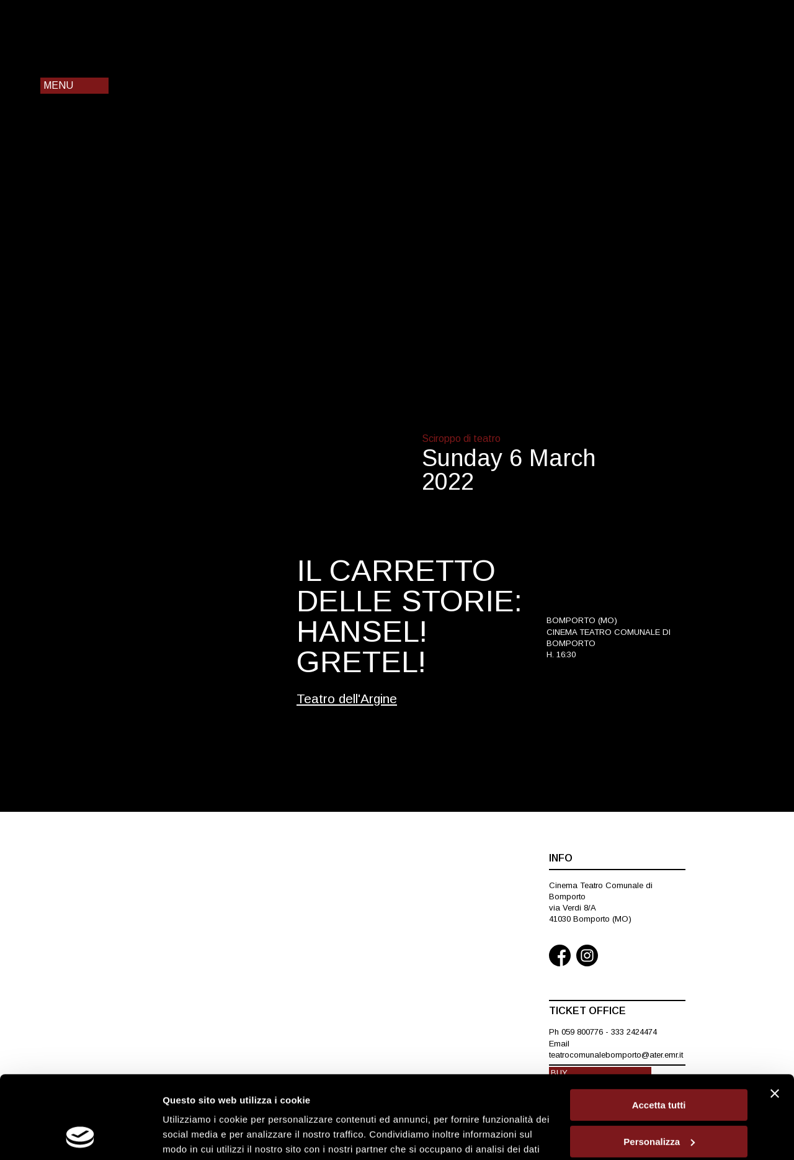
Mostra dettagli (196, 1135)
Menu (58, 85)
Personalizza (659, 1064)
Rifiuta (659, 1100)
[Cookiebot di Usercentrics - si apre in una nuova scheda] (80, 1135)
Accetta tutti (659, 1027)
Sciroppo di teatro (461, 438)
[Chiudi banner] (774, 1016)
